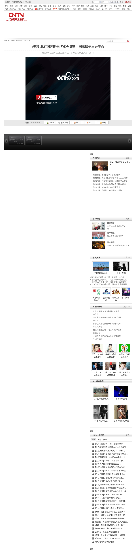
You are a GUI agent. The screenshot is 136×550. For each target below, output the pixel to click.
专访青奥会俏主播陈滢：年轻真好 (107, 336)
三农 (92, 6)
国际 (99, 439)
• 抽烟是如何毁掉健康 (118, 282)
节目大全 (30, 9)
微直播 (100, 277)
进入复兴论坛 (76, 53)
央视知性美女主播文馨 (111, 355)
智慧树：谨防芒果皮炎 (124, 355)
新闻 (11, 6)
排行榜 (50, 123)
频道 (124, 9)
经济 (16, 6)
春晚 (30, 6)
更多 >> (126, 307)
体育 (21, 6)
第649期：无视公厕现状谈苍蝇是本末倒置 (110, 178)
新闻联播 (27, 41)
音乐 (40, 6)
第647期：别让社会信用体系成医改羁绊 (109, 184)
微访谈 (93, 277)
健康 (82, 6)
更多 (128, 158)
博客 (110, 6)
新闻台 (19, 41)
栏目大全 (21, 9)
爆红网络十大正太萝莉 (124, 373)
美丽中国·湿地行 (97, 299)
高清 (74, 9)
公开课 (104, 9)
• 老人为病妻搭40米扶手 (100, 284)
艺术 (59, 6)
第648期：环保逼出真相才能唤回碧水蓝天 (110, 181)
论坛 (115, 6)
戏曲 (35, 6)
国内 (93, 439)
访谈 (120, 6)
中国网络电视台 (17, 2)
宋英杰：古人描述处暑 (97, 373)
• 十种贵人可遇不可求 (99, 282)
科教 (44, 6)
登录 (111, 2)
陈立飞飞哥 (97, 327)
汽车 (73, 6)
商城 (96, 6)
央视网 (7, 2)
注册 (116, 2)
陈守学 (96, 314)
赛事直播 (48, 9)
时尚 (87, 6)
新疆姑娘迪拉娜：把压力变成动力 (107, 330)
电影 (79, 9)
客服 (121, 2)
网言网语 (110, 223)
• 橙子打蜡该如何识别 (99, 280)
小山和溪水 (97, 339)
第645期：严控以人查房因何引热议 (107, 190)
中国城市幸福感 (100, 273)
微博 (106, 6)
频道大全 (12, 9)
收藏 (103, 123)
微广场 (107, 277)
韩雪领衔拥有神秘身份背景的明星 (107, 324)
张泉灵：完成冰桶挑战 (111, 373)
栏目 (128, 9)
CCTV (117, 9)
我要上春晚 (116, 299)
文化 (54, 6)
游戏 (129, 6)
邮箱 (124, 6)
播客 (110, 9)
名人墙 (114, 277)
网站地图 (27, 2)
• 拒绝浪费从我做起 (119, 284)
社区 (101, 6)
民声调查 (110, 233)
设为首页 (127, 2)
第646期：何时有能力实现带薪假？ (107, 187)
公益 (64, 6)
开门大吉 (125, 298)
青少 (49, 6)
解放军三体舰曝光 (101, 399)
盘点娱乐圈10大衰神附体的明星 (106, 311)
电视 (6, 9)
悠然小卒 (96, 333)
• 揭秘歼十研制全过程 (118, 280)
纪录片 (91, 9)
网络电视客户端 (63, 9)
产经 (68, 6)
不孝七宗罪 (121, 273)
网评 (105, 439)
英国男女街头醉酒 (121, 421)
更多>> (127, 257)
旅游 (78, 6)
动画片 (98, 9)
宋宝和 (96, 320)
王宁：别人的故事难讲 (97, 355)
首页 (6, 6)
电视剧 (85, 9)
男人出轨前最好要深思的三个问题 (107, 317)
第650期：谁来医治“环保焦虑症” (106, 175)
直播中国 (40, 9)
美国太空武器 (121, 399)
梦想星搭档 (106, 299)
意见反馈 (63, 123)
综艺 (25, 6)
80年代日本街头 (101, 421)
